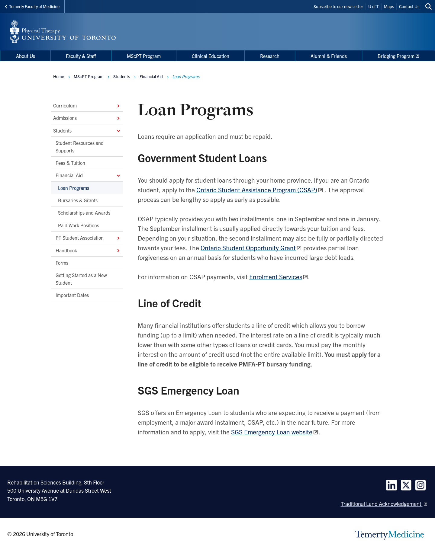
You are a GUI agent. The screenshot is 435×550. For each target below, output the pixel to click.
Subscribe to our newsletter (338, 6)
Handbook (88, 250)
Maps (389, 6)
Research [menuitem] (269, 56)
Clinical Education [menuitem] (210, 56)
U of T (373, 6)
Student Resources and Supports (80, 146)
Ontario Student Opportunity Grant (248, 247)
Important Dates (72, 295)
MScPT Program (89, 76)
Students (87, 130)
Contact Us (409, 6)
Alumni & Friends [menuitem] (329, 56)
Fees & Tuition (70, 163)
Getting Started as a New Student (81, 278)
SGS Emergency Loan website (271, 432)
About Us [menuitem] (25, 56)
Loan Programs (73, 187)
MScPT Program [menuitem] (144, 56)
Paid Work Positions (78, 225)
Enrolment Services (275, 276)
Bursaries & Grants (78, 200)
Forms (62, 263)
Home (58, 76)
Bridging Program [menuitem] (396, 56)
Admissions (87, 118)
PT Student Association (88, 238)
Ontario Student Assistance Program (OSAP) (256, 189)
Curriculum (87, 105)
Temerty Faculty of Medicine (32, 6)
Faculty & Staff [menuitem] (81, 56)
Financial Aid (88, 175)
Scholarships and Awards (84, 212)
